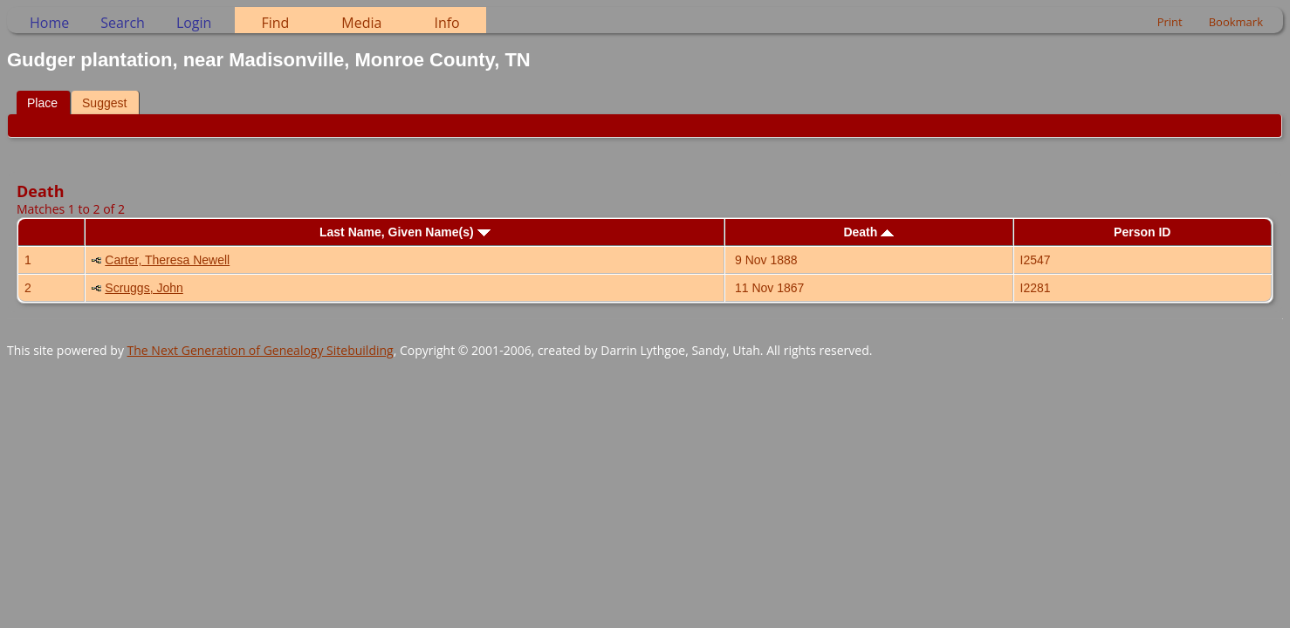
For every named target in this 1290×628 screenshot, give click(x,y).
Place (42, 103)
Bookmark (1236, 22)
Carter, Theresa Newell (167, 260)
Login (194, 22)
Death (868, 232)
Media (361, 22)
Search (122, 22)
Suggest (104, 103)
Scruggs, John (144, 288)
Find (275, 22)
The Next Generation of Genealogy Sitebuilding (260, 350)
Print (1170, 22)
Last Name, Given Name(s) (405, 232)
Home (49, 22)
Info (446, 22)
